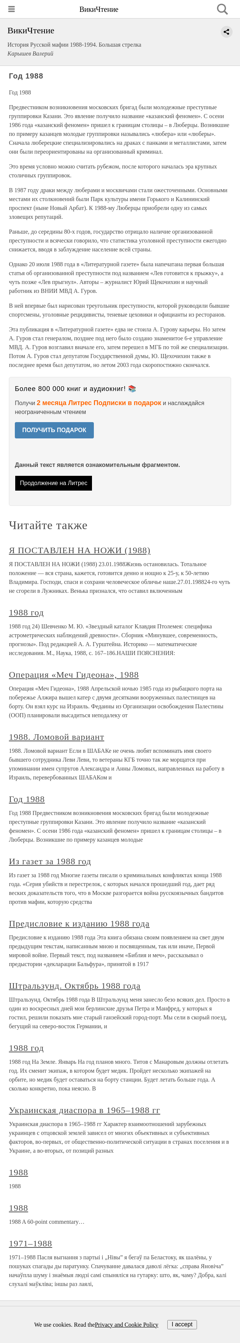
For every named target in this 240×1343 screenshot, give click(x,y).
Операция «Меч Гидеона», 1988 (74, 674)
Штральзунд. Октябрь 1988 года (75, 985)
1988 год (26, 612)
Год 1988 (27, 799)
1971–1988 (30, 1243)
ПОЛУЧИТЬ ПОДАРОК (54, 430)
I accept (182, 1324)
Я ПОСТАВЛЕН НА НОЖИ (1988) (80, 550)
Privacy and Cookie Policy (126, 1325)
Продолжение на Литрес (54, 483)
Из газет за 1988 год (50, 861)
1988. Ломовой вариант (56, 737)
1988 (18, 1172)
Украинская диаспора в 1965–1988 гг (84, 1110)
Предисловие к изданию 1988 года (79, 923)
